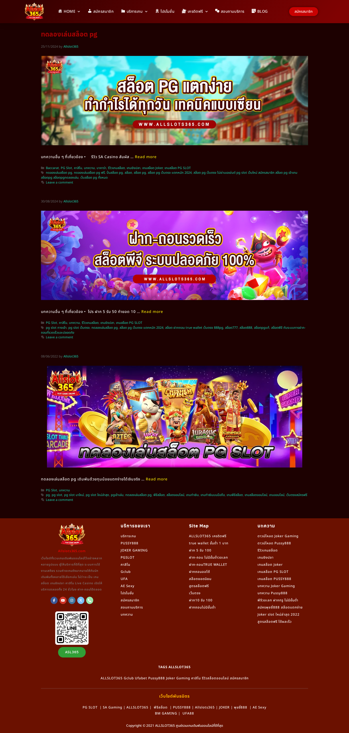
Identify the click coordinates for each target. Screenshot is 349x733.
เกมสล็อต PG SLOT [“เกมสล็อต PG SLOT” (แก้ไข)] (273, 571)
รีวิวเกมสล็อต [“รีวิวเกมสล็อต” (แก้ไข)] (268, 550)
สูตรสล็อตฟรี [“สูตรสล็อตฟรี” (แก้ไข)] (199, 586)
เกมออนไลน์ (276, 495)
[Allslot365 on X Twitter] (80, 600)
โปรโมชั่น (127, 593)
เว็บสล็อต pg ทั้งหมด (94, 177)
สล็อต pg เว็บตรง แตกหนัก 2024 (170, 172)
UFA (124, 579)
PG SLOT (90, 707)
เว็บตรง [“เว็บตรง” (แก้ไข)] (195, 593)
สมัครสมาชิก (130, 600)
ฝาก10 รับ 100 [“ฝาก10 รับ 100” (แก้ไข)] (201, 600)
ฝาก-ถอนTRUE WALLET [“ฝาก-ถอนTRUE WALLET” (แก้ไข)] (208, 564)
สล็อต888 (245, 327)
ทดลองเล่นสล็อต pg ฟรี (89, 172)
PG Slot (66, 168)
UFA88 (188, 713)
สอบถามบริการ (132, 607)
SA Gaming (112, 707)
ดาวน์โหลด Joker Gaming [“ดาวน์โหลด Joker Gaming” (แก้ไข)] (278, 536)
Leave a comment (59, 182)
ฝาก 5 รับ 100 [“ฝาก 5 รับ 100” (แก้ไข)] (200, 550)
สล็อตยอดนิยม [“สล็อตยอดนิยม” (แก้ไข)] (200, 579)
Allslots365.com (72, 551)
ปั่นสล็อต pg (115, 172)
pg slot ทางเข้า (56, 327)
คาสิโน (78, 168)
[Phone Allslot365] (89, 600)
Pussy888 (156, 678)
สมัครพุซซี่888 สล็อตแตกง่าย (280, 607)
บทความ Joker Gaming (276, 586)
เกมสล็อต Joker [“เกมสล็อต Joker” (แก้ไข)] (270, 564)
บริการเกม (128, 536)
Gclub (126, 571)
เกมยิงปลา (133, 168)
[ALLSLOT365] (54, 600)
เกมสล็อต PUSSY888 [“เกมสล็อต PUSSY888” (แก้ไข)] (274, 579)
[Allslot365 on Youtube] (63, 600)
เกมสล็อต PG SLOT (177, 168)
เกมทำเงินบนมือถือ (213, 495)
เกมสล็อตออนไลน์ (256, 495)
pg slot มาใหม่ (74, 495)
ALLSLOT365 (112, 678)
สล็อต (128, 172)
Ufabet (141, 678)
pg (48, 495)
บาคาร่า (101, 168)
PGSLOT (127, 557)
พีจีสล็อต (159, 495)
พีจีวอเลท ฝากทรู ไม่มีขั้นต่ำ (278, 600)
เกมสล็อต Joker (152, 168)
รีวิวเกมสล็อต (116, 168)
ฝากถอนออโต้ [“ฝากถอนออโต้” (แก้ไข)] (199, 571)
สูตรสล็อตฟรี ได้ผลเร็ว (275, 621)
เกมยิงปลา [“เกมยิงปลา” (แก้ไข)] (266, 557)
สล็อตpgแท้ (261, 327)
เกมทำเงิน (192, 495)
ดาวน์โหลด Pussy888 (274, 543)
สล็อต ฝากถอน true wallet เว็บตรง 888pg (194, 327)
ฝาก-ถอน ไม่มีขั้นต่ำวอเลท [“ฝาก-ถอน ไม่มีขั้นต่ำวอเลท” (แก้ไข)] (208, 557)
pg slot (57, 495)
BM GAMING (166, 713)
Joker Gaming (178, 678)
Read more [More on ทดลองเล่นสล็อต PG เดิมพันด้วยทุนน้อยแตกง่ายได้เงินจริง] (157, 479)
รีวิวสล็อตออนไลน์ (215, 678)
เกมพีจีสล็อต (235, 495)
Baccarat (52, 168)
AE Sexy (259, 707)
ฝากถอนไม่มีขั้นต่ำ (202, 607)
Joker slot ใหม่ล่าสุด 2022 (279, 614)
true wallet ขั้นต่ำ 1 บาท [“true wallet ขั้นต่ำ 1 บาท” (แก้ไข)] (208, 543)
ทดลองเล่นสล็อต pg (59, 172)
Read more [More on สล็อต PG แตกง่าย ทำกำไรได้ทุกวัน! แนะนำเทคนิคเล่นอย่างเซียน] (146, 157)
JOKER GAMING (134, 550)
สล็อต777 (231, 327)
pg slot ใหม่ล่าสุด (97, 495)
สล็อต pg (140, 172)
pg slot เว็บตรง (79, 327)
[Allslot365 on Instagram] (71, 600)
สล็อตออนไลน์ (175, 495)
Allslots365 (205, 707)
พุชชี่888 (240, 707)
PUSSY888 (129, 543)
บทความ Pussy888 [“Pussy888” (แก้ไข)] (273, 593)
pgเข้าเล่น (117, 495)
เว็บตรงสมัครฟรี (296, 495)
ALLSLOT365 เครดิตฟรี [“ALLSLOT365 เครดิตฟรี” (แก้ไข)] (207, 536)
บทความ (89, 168)
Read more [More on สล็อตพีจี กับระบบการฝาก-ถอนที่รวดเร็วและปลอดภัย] (152, 312)
